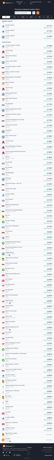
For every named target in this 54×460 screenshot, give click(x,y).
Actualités (29, 449)
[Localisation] (33, 12)
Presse (28, 454)
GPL (48, 17)
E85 (40, 17)
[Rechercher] (37, 12)
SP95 (23, 17)
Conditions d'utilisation (47, 449)
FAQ (28, 451)
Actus (49, 2)
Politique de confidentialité (46, 450)
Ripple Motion (48, 455)
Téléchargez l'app (20, 2)
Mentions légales (48, 452)
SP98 (31, 17)
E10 (14, 17)
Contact (28, 452)
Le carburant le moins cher (35, 2)
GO (6, 17)
